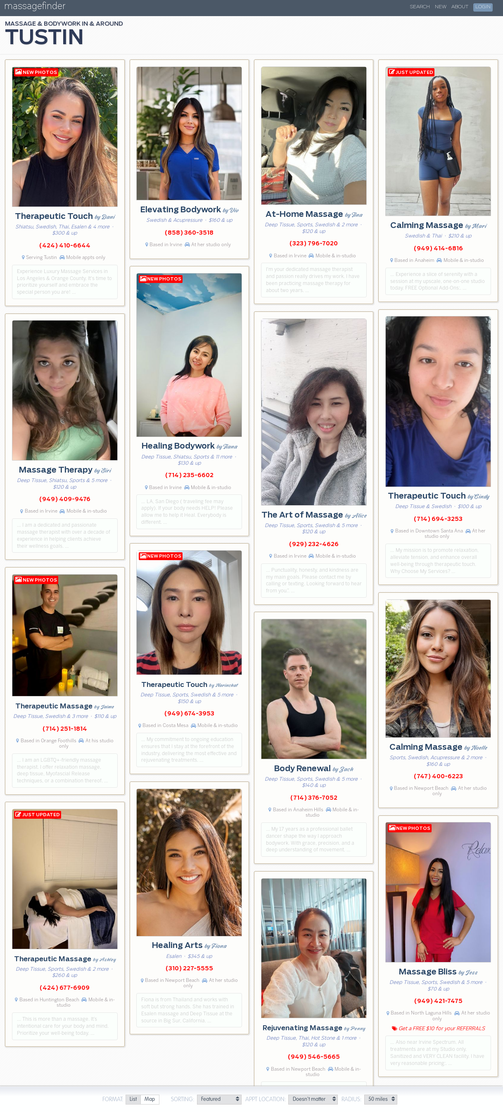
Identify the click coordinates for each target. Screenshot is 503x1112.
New (440, 7)
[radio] (133, 1100)
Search (420, 7)
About (459, 7)
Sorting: (183, 1099)
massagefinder (34, 8)
